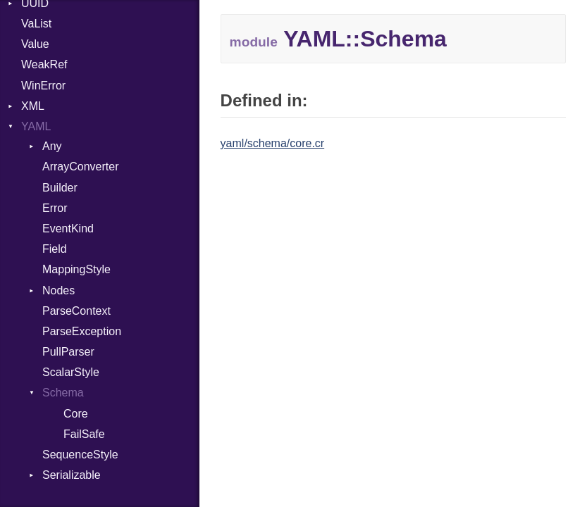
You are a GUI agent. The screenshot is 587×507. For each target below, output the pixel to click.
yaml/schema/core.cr (273, 143)
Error (55, 208)
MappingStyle (76, 269)
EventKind (68, 228)
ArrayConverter (80, 167)
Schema (63, 393)
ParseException (81, 331)
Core (75, 414)
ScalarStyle (70, 372)
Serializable (71, 475)
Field (54, 249)
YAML (36, 126)
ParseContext (76, 311)
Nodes (58, 290)
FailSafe (84, 434)
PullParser (68, 352)
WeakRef (44, 64)
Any (52, 146)
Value (35, 44)
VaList (36, 24)
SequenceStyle (80, 455)
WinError (43, 86)
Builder (60, 188)
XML (32, 106)
